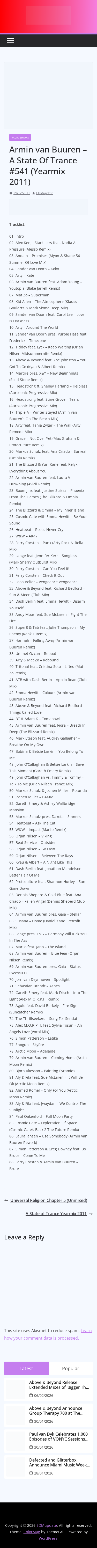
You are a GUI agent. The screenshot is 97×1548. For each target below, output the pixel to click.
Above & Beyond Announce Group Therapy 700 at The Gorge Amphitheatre (55, 1411)
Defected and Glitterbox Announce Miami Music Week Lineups (58, 1462)
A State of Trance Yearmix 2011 (59, 1213)
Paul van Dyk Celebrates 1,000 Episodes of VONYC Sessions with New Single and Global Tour (58, 1437)
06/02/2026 (43, 1395)
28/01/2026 (43, 1473)
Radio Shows (20, 137)
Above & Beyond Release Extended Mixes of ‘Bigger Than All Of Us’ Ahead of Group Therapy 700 (60, 1385)
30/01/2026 (43, 1421)
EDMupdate (44, 193)
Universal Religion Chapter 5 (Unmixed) (45, 1200)
